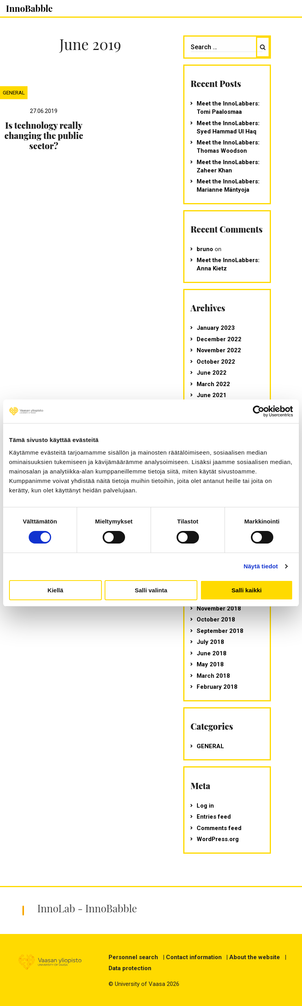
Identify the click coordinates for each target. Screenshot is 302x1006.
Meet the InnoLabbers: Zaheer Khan (228, 166)
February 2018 (217, 686)
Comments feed (219, 828)
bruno (205, 249)
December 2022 (219, 339)
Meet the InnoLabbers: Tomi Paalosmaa (228, 107)
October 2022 (216, 361)
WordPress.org (218, 839)
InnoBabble (29, 8)
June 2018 (211, 653)
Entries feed (214, 816)
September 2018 (220, 630)
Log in (205, 805)
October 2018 (216, 619)
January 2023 (216, 327)
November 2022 (219, 350)
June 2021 (211, 395)
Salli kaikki (247, 590)
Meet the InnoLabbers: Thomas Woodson (228, 146)
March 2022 (213, 384)
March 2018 (213, 675)
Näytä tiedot (261, 566)
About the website (254, 957)
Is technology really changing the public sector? (43, 135)
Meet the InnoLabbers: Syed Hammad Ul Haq (228, 127)
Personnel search (133, 957)
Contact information (194, 957)
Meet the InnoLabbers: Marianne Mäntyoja (228, 185)
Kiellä (55, 590)
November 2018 (219, 608)
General (14, 92)
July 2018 (210, 641)
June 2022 (211, 372)
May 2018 (210, 664)
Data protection (130, 968)
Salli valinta (151, 590)
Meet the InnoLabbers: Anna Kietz (228, 264)
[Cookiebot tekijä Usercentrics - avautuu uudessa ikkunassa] (258, 411)
